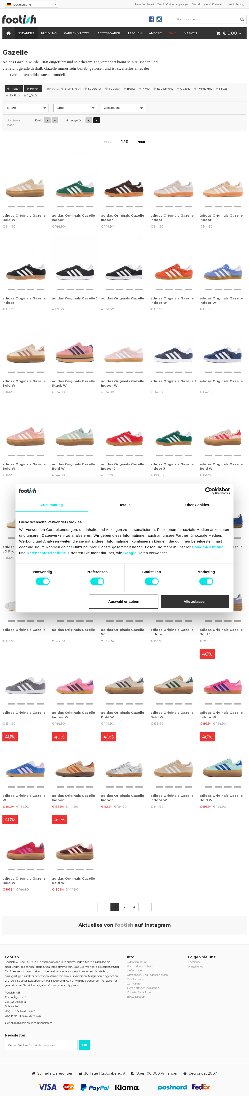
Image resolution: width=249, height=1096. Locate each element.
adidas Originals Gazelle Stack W (73, 383)
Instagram (195, 967)
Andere (155, 33)
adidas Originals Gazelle (122, 298)
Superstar (93, 88)
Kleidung (49, 33)
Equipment (163, 88)
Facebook (194, 962)
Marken (190, 33)
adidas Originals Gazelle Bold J (221, 632)
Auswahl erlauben (123, 601)
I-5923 (222, 88)
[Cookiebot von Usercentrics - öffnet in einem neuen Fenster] (208, 490)
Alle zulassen (195, 601)
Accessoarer (108, 33)
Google (130, 553)
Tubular (112, 88)
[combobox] (31, 4)
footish (124, 925)
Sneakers (26, 33)
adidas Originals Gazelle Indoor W (172, 300)
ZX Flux (13, 95)
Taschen (135, 33)
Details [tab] (124, 505)
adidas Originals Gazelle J (75, 298)
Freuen (13, 88)
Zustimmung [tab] (52, 505)
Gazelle (183, 88)
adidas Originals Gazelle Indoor (73, 217)
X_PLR (30, 95)
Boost (129, 88)
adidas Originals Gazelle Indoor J (122, 466)
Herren (33, 88)
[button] (26, 108)
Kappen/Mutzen (77, 33)
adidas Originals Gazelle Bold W (24, 217)
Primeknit (203, 88)
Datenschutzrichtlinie (46, 553)
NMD (144, 88)
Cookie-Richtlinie (208, 547)
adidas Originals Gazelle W (122, 632)
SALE (173, 33)
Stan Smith (71, 88)
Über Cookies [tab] (197, 505)
